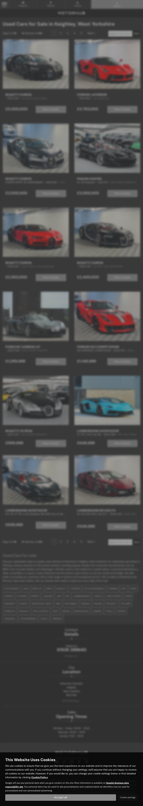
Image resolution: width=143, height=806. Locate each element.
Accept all (60, 797)
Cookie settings (127, 797)
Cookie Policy (39, 777)
